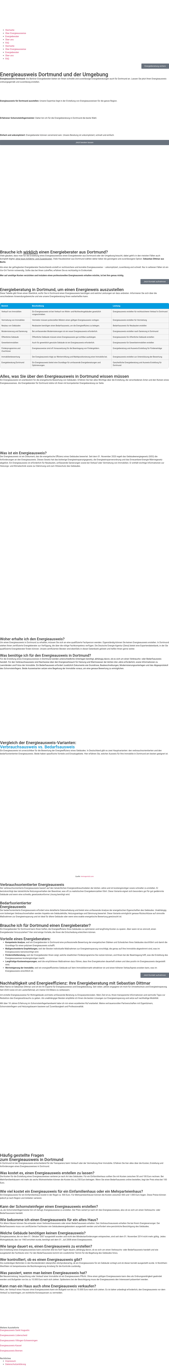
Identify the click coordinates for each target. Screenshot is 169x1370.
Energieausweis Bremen (11, 1350)
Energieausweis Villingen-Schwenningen (19, 1340)
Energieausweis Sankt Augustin (14, 1330)
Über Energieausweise (15, 33)
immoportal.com (87, 876)
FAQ (7, 43)
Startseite (9, 30)
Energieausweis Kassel (11, 1345)
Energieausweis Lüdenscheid (13, 1335)
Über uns (9, 39)
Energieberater (12, 36)
